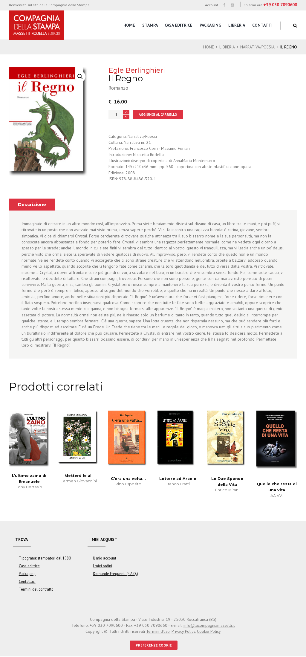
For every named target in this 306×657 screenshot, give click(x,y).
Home (129, 25)
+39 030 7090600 (280, 4)
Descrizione (32, 205)
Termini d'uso (157, 632)
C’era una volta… (128, 478)
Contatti (262, 25)
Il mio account (104, 558)
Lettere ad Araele (178, 478)
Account (211, 4)
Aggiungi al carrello (158, 114)
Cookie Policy (209, 632)
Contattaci (27, 582)
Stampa (150, 25)
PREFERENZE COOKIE (154, 645)
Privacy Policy (183, 632)
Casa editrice (178, 25)
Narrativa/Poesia (257, 47)
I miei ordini (102, 566)
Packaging (210, 25)
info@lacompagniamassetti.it (209, 626)
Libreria (236, 25)
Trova (21, 539)
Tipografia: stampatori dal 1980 (44, 558)
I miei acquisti (105, 539)
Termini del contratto (36, 589)
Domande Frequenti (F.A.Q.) (115, 574)
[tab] (32, 205)
